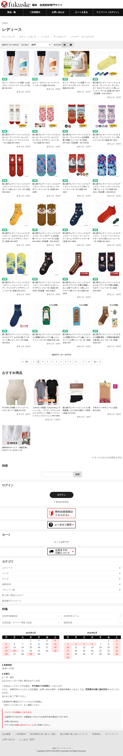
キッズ (5, 579)
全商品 (5, 23)
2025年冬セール (71, 616)
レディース (7, 568)
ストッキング (8, 36)
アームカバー (60, 36)
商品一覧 (11, 12)
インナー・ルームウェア (82, 36)
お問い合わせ (58, 12)
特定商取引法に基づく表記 (43, 734)
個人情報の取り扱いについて (74, 734)
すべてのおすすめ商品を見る (108, 457)
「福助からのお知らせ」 (13, 705)
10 (76, 362)
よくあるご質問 (26, 739)
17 (83, 362)
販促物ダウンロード (11, 601)
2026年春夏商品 (9, 616)
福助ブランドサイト (61, 748)
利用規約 (96, 734)
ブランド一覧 (8, 590)
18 (89, 362)
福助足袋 (6, 584)
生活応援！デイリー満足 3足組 (17, 622)
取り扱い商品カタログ (12, 595)
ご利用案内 (35, 12)
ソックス (45, 36)
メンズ (5, 573)
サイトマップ (111, 734)
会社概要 (6, 734)
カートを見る (81, 12)
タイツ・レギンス (27, 36)
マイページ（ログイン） (108, 12)
